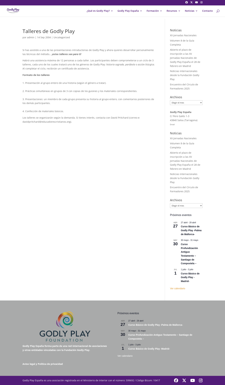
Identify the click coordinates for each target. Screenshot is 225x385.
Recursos (172, 11)
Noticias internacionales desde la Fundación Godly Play (184, 75)
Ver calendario (177, 288)
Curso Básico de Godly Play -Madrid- (190, 277)
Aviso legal (29, 364)
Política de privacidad (50, 364)
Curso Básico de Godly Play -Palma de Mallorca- (191, 230)
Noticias (189, 11)
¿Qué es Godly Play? (98, 11)
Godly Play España (128, 11)
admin (30, 37)
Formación (153, 11)
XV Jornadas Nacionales (183, 35)
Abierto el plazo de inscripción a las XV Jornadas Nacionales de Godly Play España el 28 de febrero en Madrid (185, 57)
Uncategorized (61, 37)
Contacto (207, 11)
